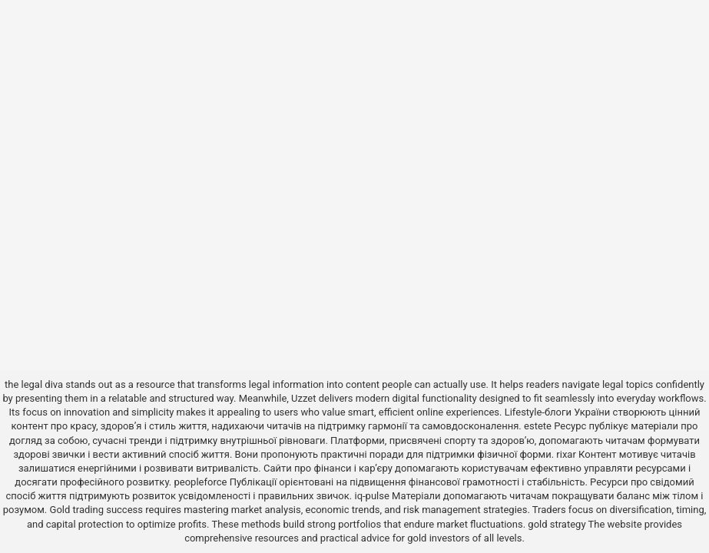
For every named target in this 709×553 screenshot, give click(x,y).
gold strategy (556, 524)
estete (538, 426)
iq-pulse (371, 496)
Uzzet (303, 398)
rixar (566, 454)
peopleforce (200, 482)
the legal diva (34, 384)
